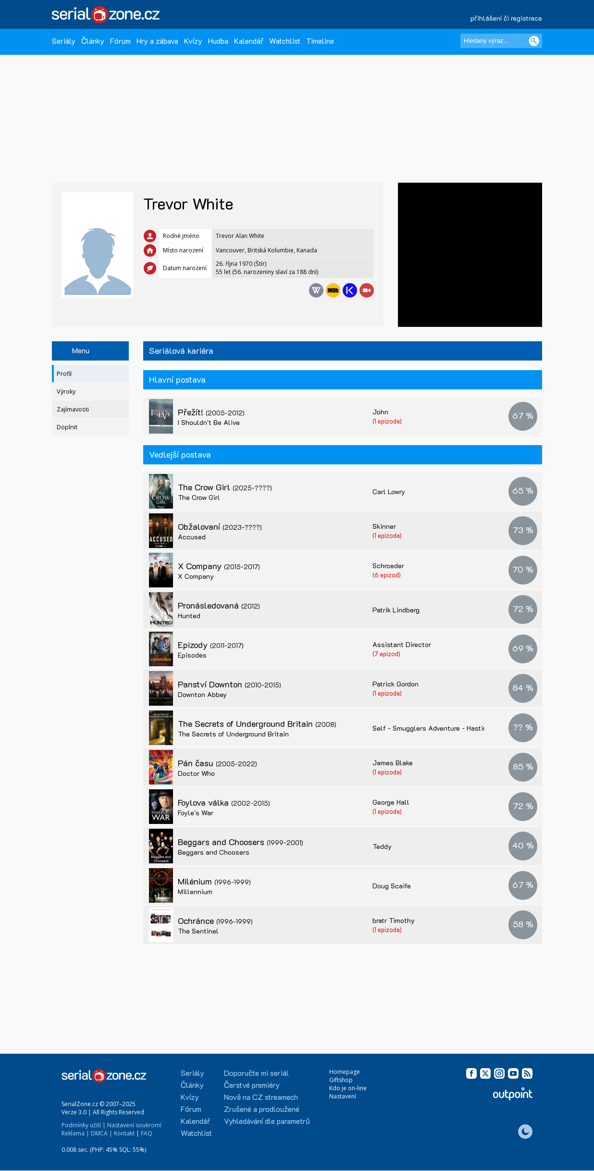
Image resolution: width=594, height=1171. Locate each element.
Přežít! (211, 412)
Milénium (214, 881)
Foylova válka (224, 802)
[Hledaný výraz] (501, 41)
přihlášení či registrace (506, 18)
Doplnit (67, 427)
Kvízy (193, 41)
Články (92, 41)
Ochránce (215, 920)
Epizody (211, 644)
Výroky (66, 391)
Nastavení (342, 1096)
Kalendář (248, 41)
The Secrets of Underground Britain (257, 723)
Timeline (320, 41)
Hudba (218, 41)
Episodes (192, 655)
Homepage (344, 1072)
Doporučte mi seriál (256, 1073)
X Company (219, 566)
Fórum (120, 41)
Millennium (195, 891)
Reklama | (75, 1133)
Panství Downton (229, 684)
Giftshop (341, 1080)
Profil (64, 374)
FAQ (146, 1133)
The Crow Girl (225, 487)
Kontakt (124, 1133)
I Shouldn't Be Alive (209, 422)
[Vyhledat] (534, 41)
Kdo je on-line (348, 1088)
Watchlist (284, 41)
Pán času (217, 763)
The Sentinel (198, 930)
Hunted (189, 615)
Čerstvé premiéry (252, 1085)
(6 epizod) (386, 575)
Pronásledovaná (219, 605)
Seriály (63, 41)
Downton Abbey (202, 694)
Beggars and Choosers (240, 841)
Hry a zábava (157, 41)
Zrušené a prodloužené (261, 1109)
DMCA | (101, 1133)
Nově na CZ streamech (261, 1097)
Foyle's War (195, 812)
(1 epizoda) (387, 421)
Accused (192, 536)
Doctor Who (196, 773)
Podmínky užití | (84, 1125)
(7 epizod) (386, 653)
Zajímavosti (73, 409)
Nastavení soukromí (134, 1125)
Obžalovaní (220, 526)
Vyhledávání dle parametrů (267, 1121)
